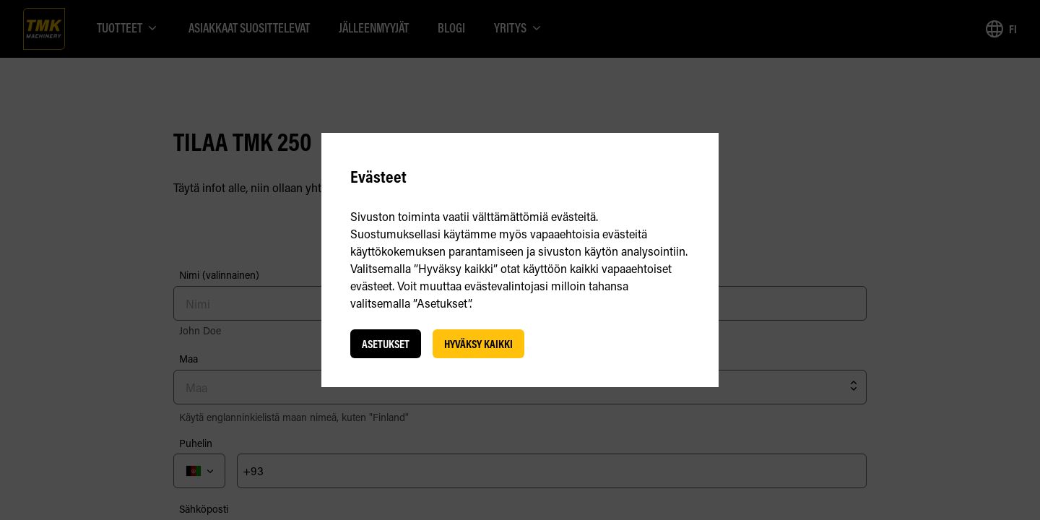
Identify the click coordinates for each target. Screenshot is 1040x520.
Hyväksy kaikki (478, 344)
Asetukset (386, 344)
